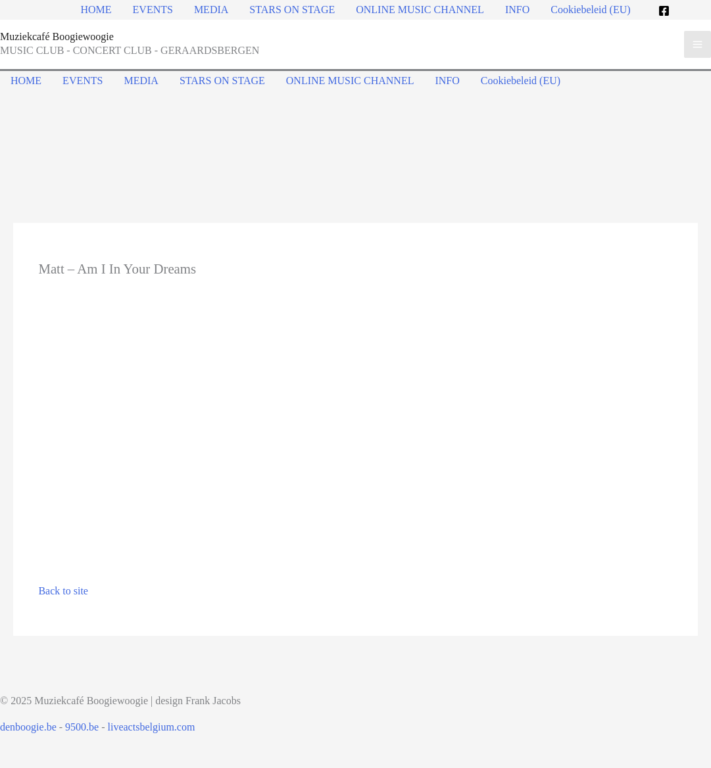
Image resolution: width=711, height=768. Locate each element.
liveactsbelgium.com (151, 726)
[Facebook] (664, 10)
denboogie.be (28, 726)
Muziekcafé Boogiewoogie (57, 36)
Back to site (63, 590)
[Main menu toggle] (697, 44)
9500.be (82, 726)
